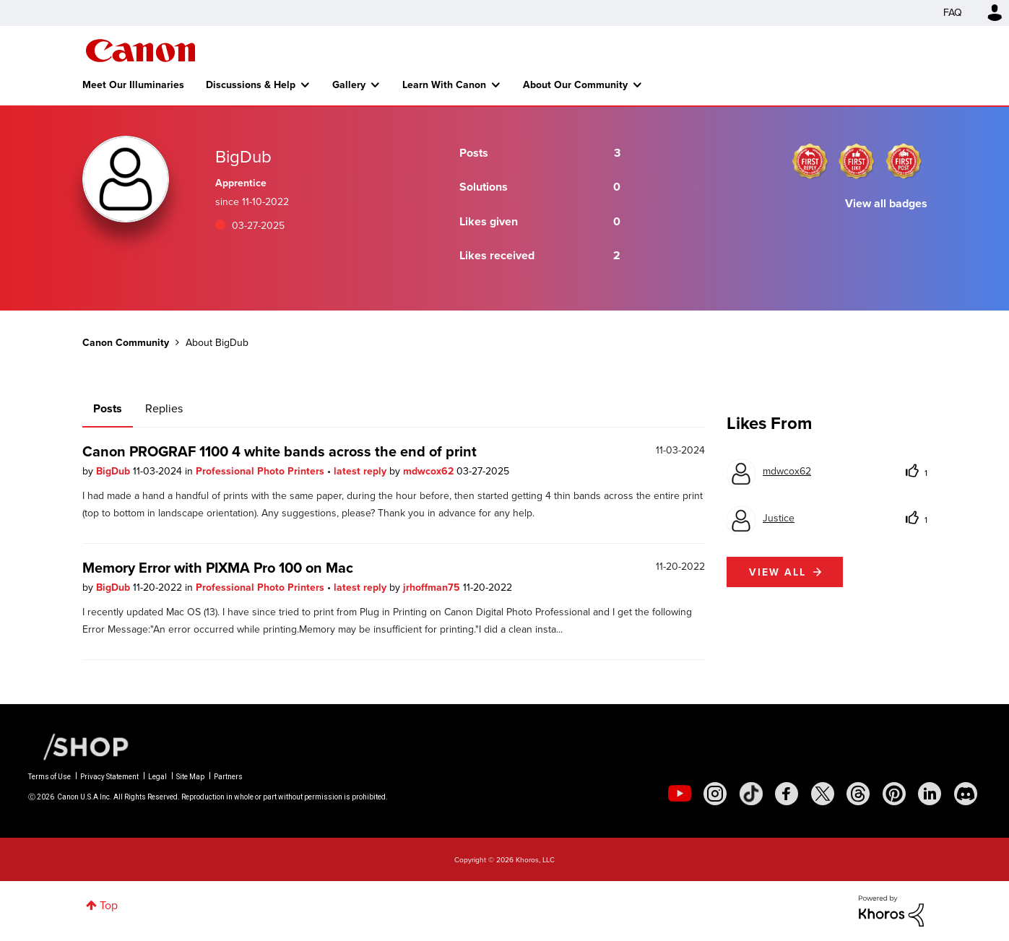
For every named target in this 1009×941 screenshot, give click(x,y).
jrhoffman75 (433, 587)
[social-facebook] (786, 793)
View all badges (886, 203)
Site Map (190, 777)
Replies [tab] (164, 408)
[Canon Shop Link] (78, 746)
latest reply (361, 471)
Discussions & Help (250, 84)
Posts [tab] (107, 408)
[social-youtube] (679, 793)
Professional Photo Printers (261, 471)
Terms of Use (49, 777)
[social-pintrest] (894, 793)
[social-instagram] (715, 793)
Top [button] (109, 905)
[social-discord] (965, 793)
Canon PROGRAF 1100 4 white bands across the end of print (279, 451)
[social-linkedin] (929, 793)
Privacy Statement (109, 777)
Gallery (348, 84)
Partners (228, 777)
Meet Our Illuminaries (133, 84)
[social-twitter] (822, 793)
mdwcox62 (429, 471)
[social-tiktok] (751, 793)
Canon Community (140, 50)
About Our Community (575, 84)
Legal (157, 777)
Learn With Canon (444, 84)
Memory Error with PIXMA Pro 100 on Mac (217, 567)
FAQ (952, 12)
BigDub (114, 471)
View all (777, 572)
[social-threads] (858, 793)
